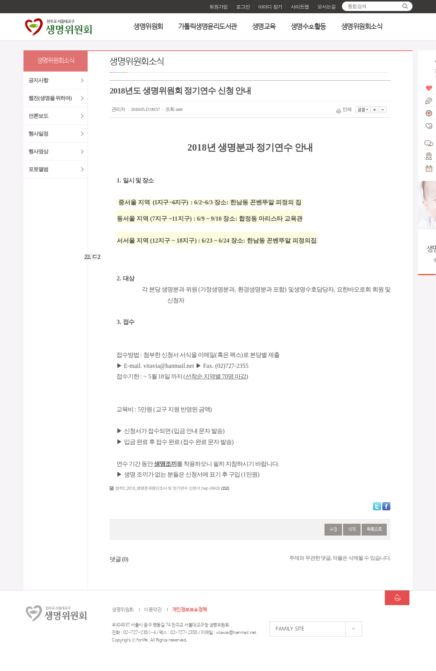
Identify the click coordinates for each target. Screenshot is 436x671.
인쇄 (344, 109)
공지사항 (38, 80)
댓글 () (119, 559)
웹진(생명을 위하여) (50, 98)
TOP (397, 600)
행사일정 (38, 134)
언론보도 (38, 116)
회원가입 (218, 6)
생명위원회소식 (362, 27)
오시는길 (326, 6)
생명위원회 (148, 27)
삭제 (352, 529)
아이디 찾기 (270, 6)
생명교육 (264, 27)
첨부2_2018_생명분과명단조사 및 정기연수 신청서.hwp (161, 488)
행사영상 (38, 151)
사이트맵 (300, 6)
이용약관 (153, 610)
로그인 (243, 6)
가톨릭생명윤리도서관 (207, 27)
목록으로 (374, 529)
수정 (333, 529)
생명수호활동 (308, 27)
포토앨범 (38, 169)
